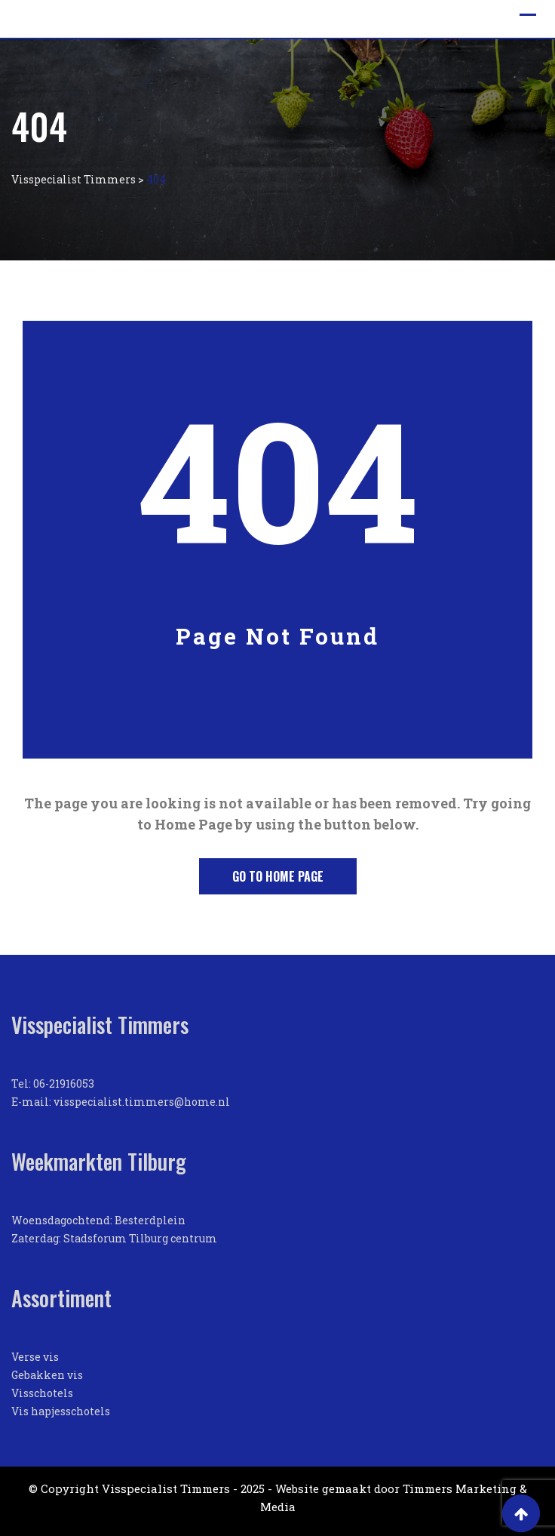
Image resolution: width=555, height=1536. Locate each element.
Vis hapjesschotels (60, 1411)
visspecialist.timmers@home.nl (142, 1101)
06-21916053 (63, 1083)
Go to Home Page (277, 876)
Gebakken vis (47, 1375)
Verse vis (35, 1357)
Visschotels (42, 1393)
